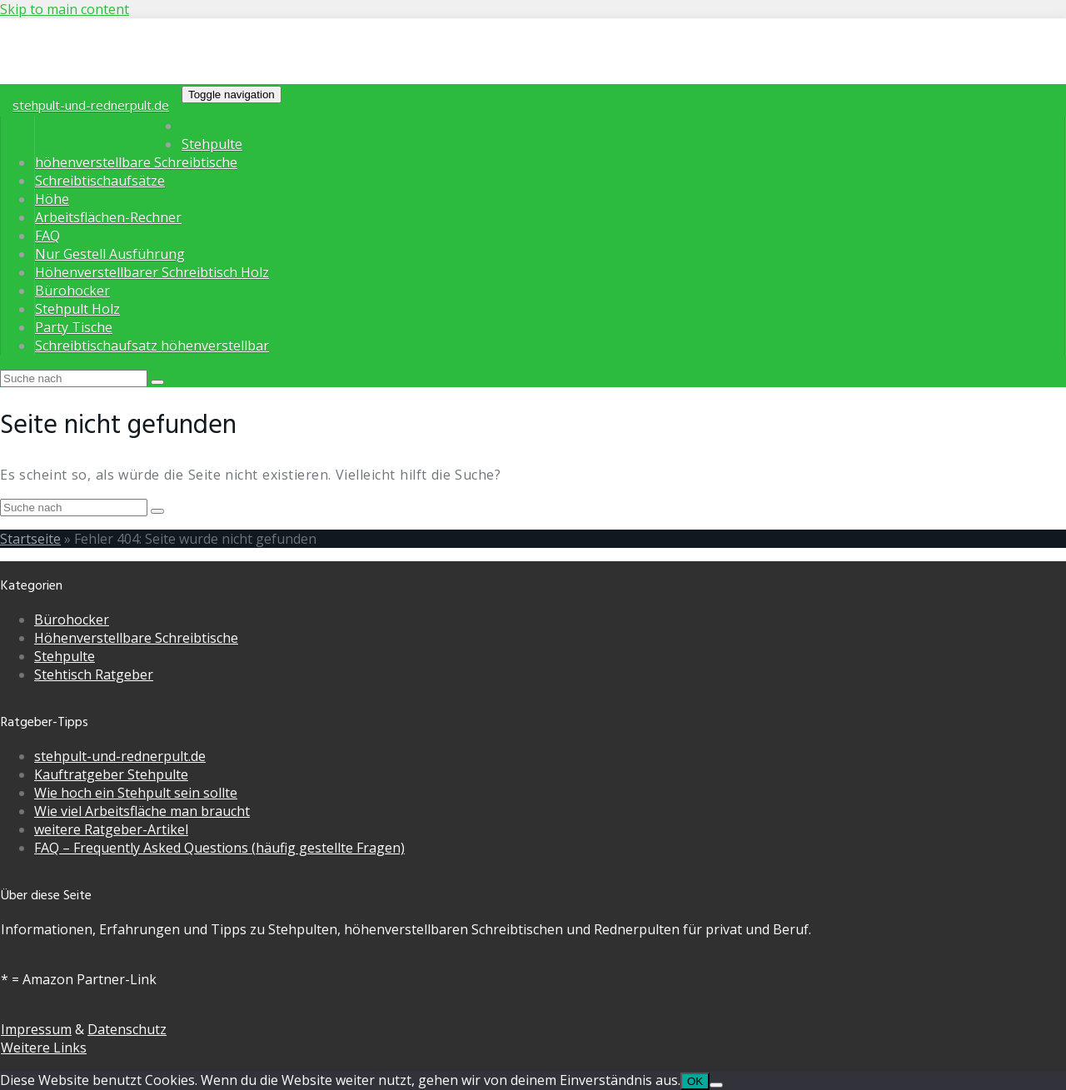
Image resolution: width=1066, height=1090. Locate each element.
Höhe (52, 199)
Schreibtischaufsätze (100, 181)
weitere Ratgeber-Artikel (111, 829)
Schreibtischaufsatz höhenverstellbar (152, 345)
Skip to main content (64, 9)
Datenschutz (127, 1029)
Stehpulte (212, 144)
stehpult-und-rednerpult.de (90, 105)
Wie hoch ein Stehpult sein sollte (135, 793)
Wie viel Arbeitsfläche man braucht (142, 811)
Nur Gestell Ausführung (110, 254)
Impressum (36, 1029)
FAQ (47, 235)
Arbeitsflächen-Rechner (108, 217)
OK (695, 1081)
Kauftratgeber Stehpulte (111, 774)
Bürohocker (72, 290)
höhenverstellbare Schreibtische (136, 162)
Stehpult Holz (77, 309)
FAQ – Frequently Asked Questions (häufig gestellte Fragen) (219, 848)
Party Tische (73, 327)
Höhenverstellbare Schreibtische (136, 638)
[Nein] (716, 1085)
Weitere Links (44, 1047)
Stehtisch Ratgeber (93, 674)
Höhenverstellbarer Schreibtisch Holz (152, 272)
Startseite (30, 539)
